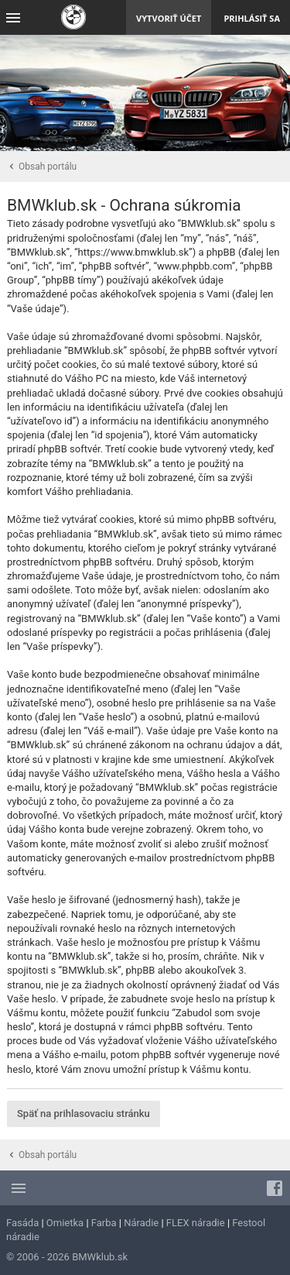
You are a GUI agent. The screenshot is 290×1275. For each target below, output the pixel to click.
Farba (104, 1223)
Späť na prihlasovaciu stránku (83, 1113)
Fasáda (22, 1223)
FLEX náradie (195, 1223)
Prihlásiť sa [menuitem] (251, 18)
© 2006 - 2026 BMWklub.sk (67, 1257)
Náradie (141, 1223)
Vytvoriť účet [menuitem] (168, 18)
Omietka (65, 1223)
